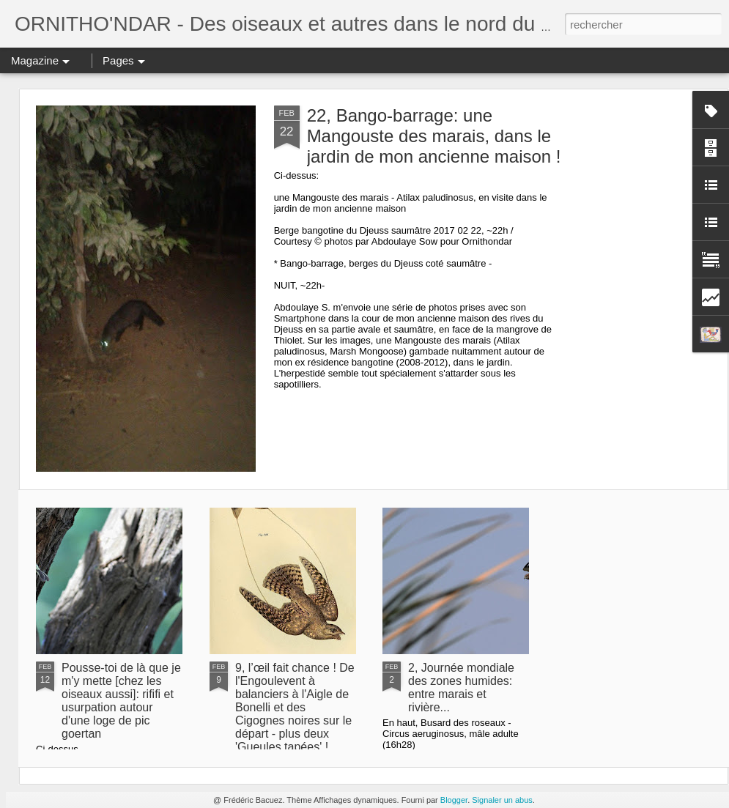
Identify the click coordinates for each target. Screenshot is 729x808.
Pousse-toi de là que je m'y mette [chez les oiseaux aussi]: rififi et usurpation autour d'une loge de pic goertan (121, 700)
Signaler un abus (502, 800)
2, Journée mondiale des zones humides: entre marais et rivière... (461, 687)
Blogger (453, 800)
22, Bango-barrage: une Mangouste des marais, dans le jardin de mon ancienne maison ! (434, 135)
